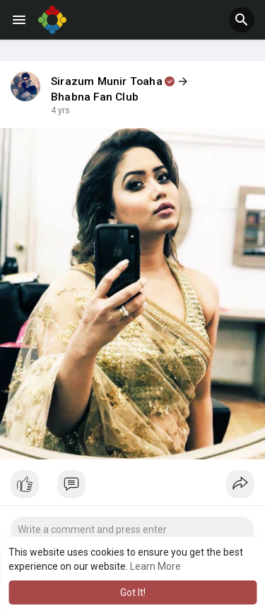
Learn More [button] (155, 566)
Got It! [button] (133, 592)
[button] (241, 20)
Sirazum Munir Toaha (107, 81)
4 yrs (60, 110)
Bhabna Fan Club (95, 97)
